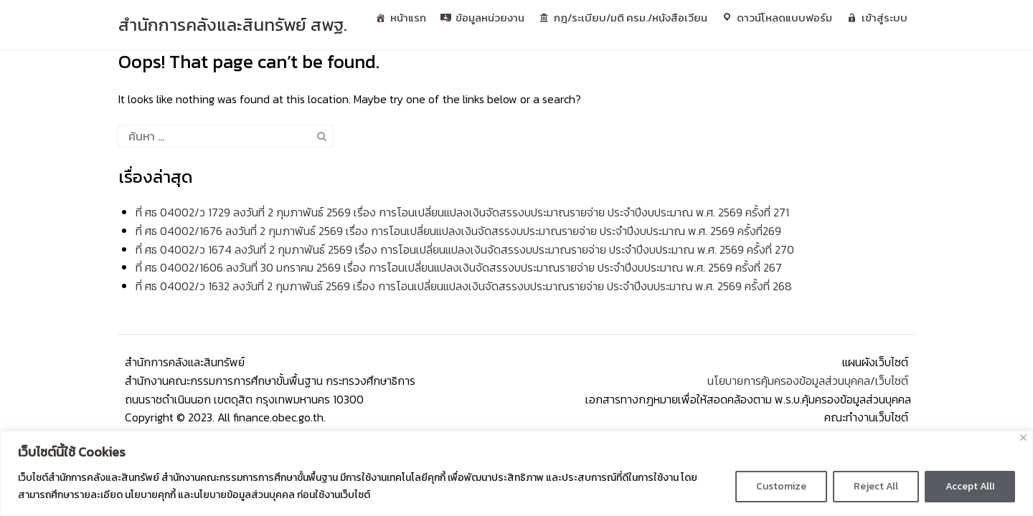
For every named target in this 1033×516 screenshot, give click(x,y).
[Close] (1023, 437)
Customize (781, 486)
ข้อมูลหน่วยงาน (490, 17)
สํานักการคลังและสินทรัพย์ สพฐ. (232, 24)
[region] (516, 473)
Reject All (876, 486)
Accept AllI (969, 486)
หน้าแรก (408, 17)
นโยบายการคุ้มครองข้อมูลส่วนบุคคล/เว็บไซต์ (809, 380)
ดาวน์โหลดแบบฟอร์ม (784, 17)
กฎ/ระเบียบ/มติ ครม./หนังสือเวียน (630, 17)
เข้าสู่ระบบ (884, 17)
